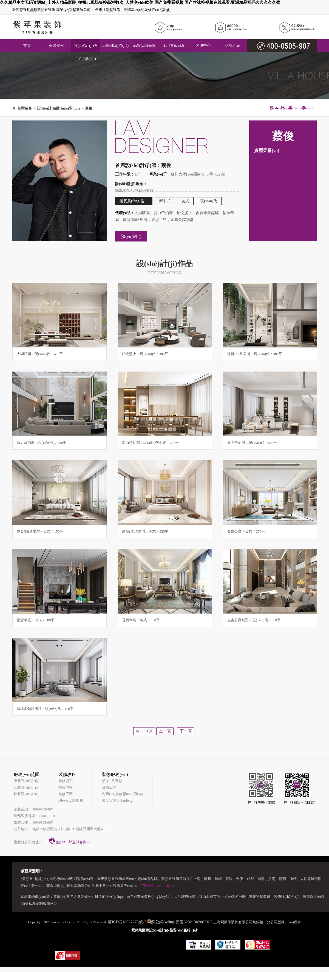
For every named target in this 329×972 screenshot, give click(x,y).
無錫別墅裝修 (259, 897)
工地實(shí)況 (174, 46)
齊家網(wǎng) (153, 943)
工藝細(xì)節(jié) (115, 46)
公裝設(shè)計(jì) (26, 787)
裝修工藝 (65, 794)
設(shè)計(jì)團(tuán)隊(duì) (86, 52)
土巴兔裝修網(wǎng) (89, 943)
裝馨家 (175, 942)
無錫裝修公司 (124, 942)
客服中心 (203, 46)
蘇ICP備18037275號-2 (127, 922)
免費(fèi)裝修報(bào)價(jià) (122, 794)
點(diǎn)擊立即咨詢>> (69, 840)
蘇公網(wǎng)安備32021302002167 (181, 922)
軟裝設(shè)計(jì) (26, 794)
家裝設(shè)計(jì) (26, 781)
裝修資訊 (65, 781)
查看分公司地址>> (28, 842)
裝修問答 (65, 787)
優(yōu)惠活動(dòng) (118, 800)
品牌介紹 (232, 46)
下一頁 (186, 731)
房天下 (61, 942)
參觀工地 (109, 787)
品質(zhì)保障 (144, 46)
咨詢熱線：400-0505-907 (158, 886)
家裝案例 (56, 46)
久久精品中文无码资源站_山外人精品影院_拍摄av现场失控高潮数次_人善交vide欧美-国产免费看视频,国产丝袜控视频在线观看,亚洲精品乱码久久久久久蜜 (140, 2)
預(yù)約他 (131, 236)
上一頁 (165, 731)
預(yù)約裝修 (112, 781)
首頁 (27, 46)
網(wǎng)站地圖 (70, 800)
